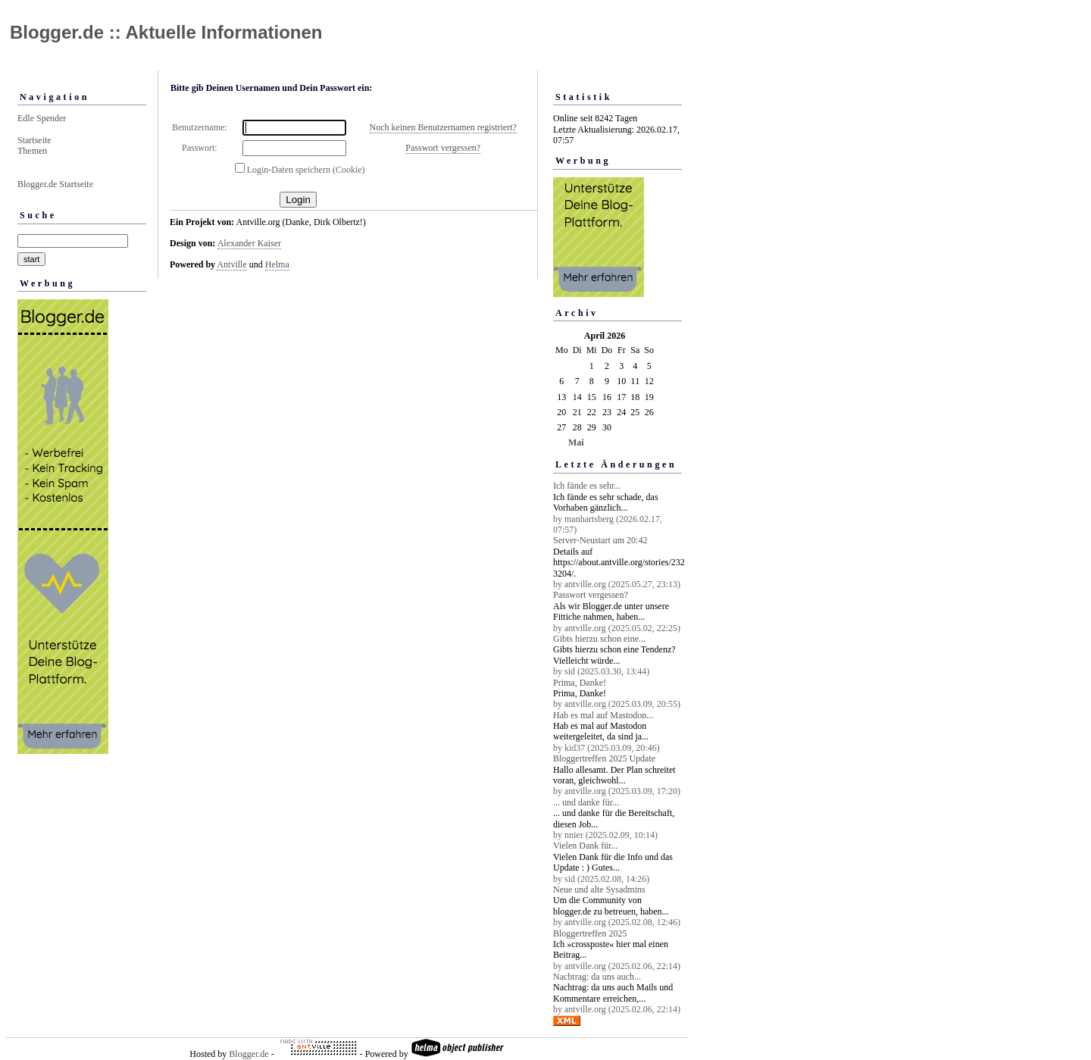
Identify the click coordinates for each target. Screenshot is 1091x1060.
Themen (32, 150)
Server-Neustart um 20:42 (600, 540)
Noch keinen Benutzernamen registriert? (443, 127)
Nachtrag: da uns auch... (597, 976)
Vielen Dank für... (585, 845)
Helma (277, 264)
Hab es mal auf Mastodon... (603, 715)
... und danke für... (586, 802)
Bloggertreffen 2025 (590, 933)
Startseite (34, 140)
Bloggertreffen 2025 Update (604, 758)
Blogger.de (248, 1054)
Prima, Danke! (579, 682)
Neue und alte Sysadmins (599, 889)
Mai (576, 442)
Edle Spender (41, 118)
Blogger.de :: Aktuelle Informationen (166, 32)
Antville (231, 264)
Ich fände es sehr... (587, 485)
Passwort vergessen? (442, 147)
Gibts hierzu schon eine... (599, 638)
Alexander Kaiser (249, 243)
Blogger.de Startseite (55, 184)
